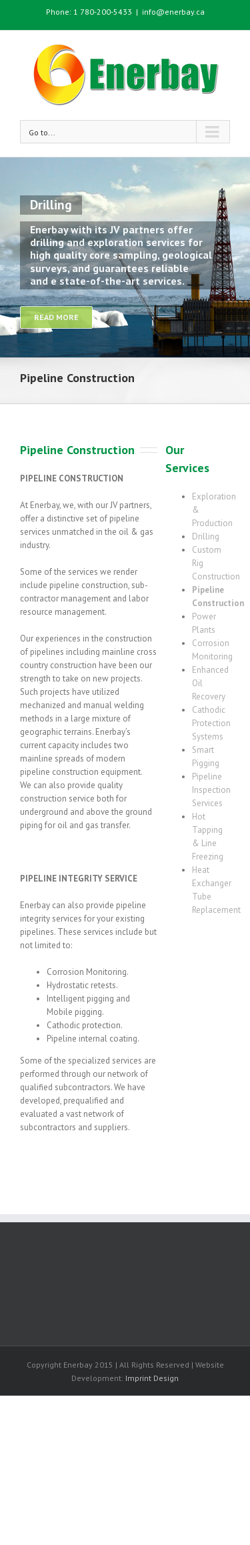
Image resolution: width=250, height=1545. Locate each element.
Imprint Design (152, 1378)
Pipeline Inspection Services (211, 790)
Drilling (205, 536)
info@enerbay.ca (173, 12)
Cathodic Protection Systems (211, 723)
